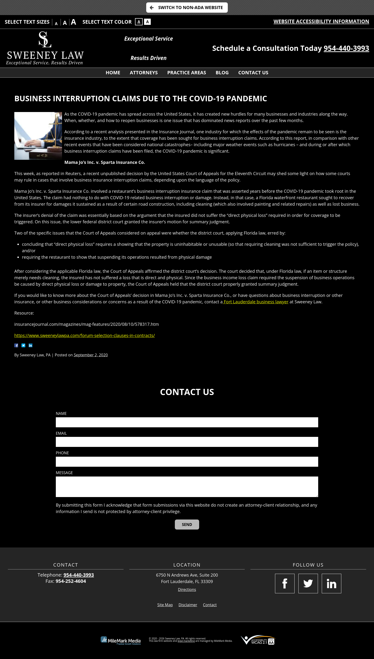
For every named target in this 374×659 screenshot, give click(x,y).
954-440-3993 (346, 48)
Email (61, 433)
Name (61, 413)
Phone (62, 452)
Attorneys (144, 72)
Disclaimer (188, 604)
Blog (222, 72)
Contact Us (253, 72)
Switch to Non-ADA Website (190, 7)
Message (64, 472)
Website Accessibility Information (321, 21)
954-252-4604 (71, 581)
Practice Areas (186, 72)
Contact (210, 604)
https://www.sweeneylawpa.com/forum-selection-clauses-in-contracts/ (84, 335)
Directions (187, 589)
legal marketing (186, 641)
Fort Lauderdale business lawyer (256, 302)
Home (113, 72)
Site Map (165, 604)
